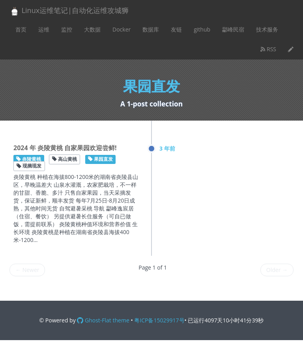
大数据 (92, 29)
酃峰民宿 (233, 29)
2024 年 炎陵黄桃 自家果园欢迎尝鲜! (65, 147)
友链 (176, 29)
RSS (268, 49)
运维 (43, 29)
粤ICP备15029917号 (159, 320)
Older (277, 270)
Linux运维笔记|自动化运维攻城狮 (69, 11)
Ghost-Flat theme (103, 320)
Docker (121, 29)
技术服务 (267, 29)
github (202, 29)
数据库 (150, 29)
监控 (66, 29)
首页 (20, 29)
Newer (27, 270)
